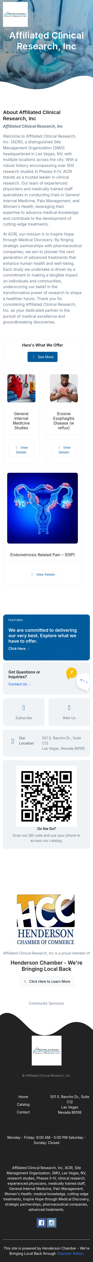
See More (42, 357)
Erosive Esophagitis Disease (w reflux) (63, 420)
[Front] (16, 14)
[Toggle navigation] (85, 14)
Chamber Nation (70, 1253)
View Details (21, 449)
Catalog (23, 1104)
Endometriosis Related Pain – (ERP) (42, 554)
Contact (23, 1112)
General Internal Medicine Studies (21, 420)
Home (23, 1097)
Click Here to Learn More (46, 981)
